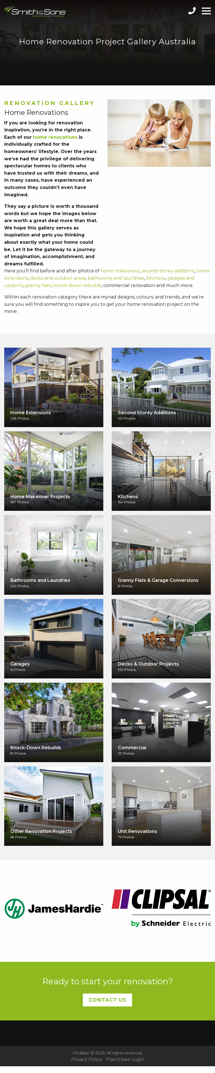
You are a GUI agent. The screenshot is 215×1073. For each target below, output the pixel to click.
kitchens (155, 278)
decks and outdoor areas (58, 278)
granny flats (38, 285)
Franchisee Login (125, 1059)
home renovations (55, 137)
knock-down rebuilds (77, 285)
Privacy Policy (86, 1059)
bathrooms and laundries (116, 278)
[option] (54, 908)
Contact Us (107, 1000)
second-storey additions (168, 271)
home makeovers (120, 271)
